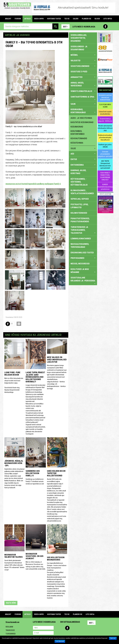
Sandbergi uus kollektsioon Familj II (33, 473)
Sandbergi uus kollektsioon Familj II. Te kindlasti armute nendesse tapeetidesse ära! (35, 481)
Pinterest (100, 26)
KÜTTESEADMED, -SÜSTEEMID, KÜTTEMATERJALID (79, 182)
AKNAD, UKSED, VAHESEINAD (83, 84)
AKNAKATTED (83, 77)
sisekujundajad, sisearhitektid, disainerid (79, 38)
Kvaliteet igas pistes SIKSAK (105, 146)
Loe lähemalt (60, 641)
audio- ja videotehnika (81, 118)
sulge (83, 148)
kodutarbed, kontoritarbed (78, 132)
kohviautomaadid (79, 138)
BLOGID (97, 19)
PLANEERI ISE (86, 19)
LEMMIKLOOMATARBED (81, 238)
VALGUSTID (83, 60)
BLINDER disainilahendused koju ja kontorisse (105, 187)
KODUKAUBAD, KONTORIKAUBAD (83, 111)
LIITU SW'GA (107, 19)
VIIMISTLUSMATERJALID (83, 91)
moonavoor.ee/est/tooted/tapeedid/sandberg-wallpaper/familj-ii (33, 184)
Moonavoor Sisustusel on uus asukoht (34, 556)
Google (82, 628)
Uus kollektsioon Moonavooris (55, 558)
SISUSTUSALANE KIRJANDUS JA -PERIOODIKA (83, 280)
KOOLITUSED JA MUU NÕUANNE (83, 270)
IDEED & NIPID (39, 19)
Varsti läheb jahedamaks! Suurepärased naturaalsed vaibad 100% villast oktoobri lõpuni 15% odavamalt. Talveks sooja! (14, 565)
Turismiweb (10, 634)
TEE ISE (66, 19)
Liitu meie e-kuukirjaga (83, 26)
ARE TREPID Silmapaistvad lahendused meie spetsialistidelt (105, 164)
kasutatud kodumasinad (82, 122)
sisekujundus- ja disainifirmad (79, 48)
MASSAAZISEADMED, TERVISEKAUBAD (80, 245)
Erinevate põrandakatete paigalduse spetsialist (105, 154)
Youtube (110, 26)
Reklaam (9, 627)
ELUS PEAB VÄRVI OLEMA (105, 106)
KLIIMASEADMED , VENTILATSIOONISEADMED (82, 192)
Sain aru (112, 638)
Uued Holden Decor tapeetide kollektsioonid (56, 473)
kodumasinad (77, 126)
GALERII (75, 19)
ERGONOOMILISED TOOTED (82, 252)
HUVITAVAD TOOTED (54, 19)
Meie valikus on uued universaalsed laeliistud (57, 359)
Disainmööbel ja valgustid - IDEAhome (105, 120)
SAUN (83, 104)
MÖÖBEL (83, 55)
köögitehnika (77, 143)
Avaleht (8, 19)
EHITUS (83, 159)
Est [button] (65, 26)
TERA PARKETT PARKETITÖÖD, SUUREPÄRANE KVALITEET (105, 176)
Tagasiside (10, 630)
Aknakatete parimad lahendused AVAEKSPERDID (105, 97)
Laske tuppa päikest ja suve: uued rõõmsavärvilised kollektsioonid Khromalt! (35, 377)
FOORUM (18, 19)
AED (83, 153)
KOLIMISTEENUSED (79, 213)
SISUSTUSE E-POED (79, 71)
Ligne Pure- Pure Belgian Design (12, 373)
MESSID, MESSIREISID (80, 263)
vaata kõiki (11, 603)
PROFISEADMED (83, 258)
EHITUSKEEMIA (83, 165)
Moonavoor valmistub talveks (13, 555)
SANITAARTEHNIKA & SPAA (83, 97)
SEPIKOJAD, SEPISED (80, 199)
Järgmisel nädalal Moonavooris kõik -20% (13, 463)
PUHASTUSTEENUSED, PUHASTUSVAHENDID (80, 220)
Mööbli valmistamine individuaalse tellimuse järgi (105, 128)
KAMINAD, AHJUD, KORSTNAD (78, 172)
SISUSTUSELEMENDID (83, 66)
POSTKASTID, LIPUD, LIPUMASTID (79, 206)
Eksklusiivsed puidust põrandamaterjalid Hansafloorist (105, 137)
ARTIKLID (27, 19)
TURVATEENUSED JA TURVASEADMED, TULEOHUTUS (83, 230)
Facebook (105, 26)
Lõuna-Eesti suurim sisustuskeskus (105, 113)
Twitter (77, 628)
